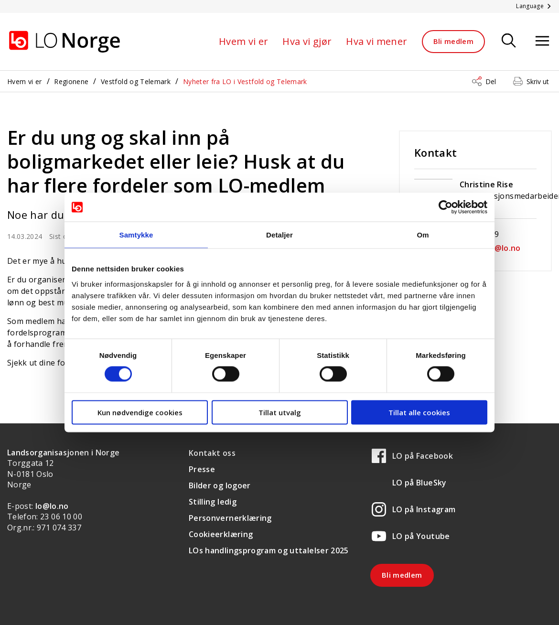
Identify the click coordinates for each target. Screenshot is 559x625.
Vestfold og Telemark (136, 81)
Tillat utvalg (279, 412)
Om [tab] (423, 235)
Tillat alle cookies (419, 412)
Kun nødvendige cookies (140, 412)
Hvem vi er (244, 41)
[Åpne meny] (542, 41)
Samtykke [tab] (136, 235)
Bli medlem (453, 41)
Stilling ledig (212, 501)
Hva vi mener (376, 41)
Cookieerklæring (221, 534)
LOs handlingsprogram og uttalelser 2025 (269, 550)
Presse (202, 469)
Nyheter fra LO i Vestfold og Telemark (245, 81)
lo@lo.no (52, 506)
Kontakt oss (212, 453)
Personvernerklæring (230, 518)
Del (490, 81)
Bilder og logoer (220, 485)
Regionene (71, 81)
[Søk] (508, 41)
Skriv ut (538, 81)
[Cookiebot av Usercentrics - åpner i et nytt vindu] (445, 207)
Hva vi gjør (307, 41)
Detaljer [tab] (279, 235)
